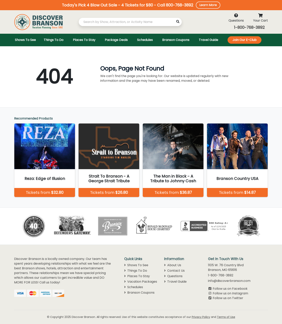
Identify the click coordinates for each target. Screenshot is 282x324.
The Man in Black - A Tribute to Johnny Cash (173, 178)
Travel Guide (175, 281)
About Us (172, 265)
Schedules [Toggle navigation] (145, 40)
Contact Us (174, 270)
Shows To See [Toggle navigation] (25, 40)
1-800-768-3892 (249, 27)
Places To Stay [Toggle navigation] (84, 40)
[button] (141, 5)
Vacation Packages (140, 281)
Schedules (133, 287)
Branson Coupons (139, 292)
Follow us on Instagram (230, 293)
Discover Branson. (84, 317)
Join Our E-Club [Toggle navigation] (244, 40)
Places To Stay (137, 276)
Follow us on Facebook (230, 288)
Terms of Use (226, 317)
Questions (173, 276)
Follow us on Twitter (228, 298)
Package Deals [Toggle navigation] (116, 40)
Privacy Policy (201, 317)
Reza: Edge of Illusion (44, 178)
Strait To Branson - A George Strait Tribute (109, 178)
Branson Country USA (237, 178)
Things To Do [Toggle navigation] (53, 40)
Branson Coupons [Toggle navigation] (175, 40)
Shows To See (136, 265)
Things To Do (135, 270)
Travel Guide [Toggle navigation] (208, 40)
